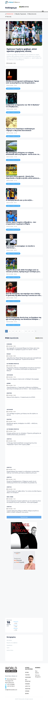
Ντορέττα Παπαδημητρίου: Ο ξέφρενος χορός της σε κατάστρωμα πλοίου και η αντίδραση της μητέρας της (22, 481)
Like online (9, 640)
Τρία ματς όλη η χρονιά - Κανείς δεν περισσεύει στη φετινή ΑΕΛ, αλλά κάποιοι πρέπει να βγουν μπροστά (22, 178)
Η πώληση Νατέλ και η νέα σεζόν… (19, 200)
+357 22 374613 (11, 686)
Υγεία (8, 647)
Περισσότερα (24, 517)
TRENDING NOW (9, 14)
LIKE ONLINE (10, 375)
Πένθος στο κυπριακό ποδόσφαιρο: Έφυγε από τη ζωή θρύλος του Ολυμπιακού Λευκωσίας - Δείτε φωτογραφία (22, 83)
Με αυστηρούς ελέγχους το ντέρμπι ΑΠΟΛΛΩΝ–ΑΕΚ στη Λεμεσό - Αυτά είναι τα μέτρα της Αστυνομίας (22, 154)
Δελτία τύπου (10, 650)
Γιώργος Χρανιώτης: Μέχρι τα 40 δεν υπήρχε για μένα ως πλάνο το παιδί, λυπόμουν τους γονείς (23, 511)
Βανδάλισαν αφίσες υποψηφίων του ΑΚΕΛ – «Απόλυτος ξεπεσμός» (22, 424)
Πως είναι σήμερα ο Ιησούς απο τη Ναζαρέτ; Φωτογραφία (23, 379)
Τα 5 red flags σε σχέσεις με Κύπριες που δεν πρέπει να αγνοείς (22, 414)
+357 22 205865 (11, 684)
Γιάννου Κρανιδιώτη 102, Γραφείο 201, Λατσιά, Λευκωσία (10, 680)
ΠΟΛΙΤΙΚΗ (9, 419)
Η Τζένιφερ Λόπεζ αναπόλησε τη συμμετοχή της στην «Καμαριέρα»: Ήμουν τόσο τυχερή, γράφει (22, 443)
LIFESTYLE (9, 439)
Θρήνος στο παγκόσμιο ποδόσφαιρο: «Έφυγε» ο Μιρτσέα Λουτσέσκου (20, 129)
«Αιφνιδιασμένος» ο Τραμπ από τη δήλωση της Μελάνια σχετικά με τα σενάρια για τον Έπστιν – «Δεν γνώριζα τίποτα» (24, 388)
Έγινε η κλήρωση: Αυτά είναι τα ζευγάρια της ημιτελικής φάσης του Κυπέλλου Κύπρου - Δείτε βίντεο (23, 319)
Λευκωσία (16, 621)
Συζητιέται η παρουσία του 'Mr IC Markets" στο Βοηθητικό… (23, 106)
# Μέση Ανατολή (31, 14)
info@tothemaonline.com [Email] (11, 689)
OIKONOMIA (28, 677)
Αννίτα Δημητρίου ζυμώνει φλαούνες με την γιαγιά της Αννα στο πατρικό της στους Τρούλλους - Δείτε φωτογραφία (24, 501)
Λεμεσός (16, 625)
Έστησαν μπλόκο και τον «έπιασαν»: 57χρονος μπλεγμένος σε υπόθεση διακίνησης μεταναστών (24, 433)
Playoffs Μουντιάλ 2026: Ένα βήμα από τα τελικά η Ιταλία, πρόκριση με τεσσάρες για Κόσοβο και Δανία (23, 271)
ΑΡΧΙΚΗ (27, 672)
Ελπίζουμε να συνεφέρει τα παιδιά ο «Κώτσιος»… (20, 247)
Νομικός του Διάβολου (12, 642)
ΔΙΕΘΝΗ (9, 383)
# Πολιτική (8, 16)
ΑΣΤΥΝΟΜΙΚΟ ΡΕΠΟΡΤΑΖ (13, 429)
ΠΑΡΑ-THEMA (10, 496)
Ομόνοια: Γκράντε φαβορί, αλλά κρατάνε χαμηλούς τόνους (22, 50)
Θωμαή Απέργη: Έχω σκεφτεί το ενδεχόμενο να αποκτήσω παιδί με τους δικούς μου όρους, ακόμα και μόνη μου (23, 472)
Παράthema (9, 645)
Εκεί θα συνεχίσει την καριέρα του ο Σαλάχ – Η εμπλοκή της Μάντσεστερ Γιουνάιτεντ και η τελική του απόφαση (24, 295)
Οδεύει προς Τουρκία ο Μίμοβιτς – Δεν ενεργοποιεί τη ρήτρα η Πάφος (21, 223)
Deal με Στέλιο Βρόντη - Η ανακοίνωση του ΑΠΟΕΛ (21, 397)
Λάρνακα (16, 628)
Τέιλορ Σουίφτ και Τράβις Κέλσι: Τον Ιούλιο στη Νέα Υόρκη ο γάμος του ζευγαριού (24, 491)
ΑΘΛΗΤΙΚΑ (9, 393)
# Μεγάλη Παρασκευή (20, 14)
